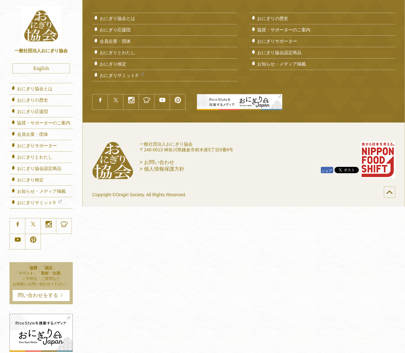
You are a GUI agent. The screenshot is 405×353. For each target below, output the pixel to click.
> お (157, 162)
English (41, 68)
